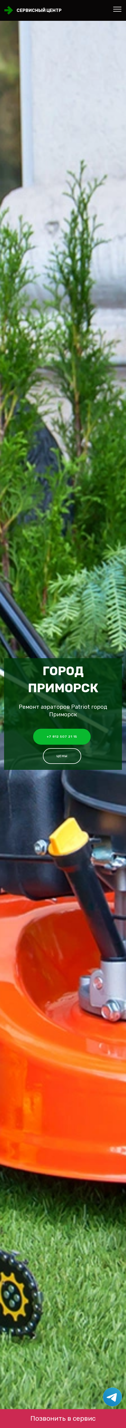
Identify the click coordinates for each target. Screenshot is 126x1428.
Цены (62, 756)
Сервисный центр (39, 10)
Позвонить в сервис (63, 1418)
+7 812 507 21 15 (62, 736)
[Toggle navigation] (117, 8)
